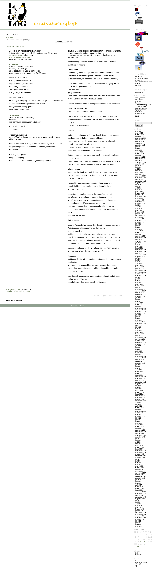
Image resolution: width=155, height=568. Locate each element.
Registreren (138, 555)
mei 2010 (138, 421)
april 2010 (138, 423)
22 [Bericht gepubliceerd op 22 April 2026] (141, 542)
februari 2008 (139, 468)
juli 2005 (138, 521)
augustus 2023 (140, 183)
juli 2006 (138, 500)
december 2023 (140, 176)
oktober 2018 (139, 274)
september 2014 (140, 342)
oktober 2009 (139, 433)
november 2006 (140, 493)
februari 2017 (139, 305)
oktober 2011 (139, 399)
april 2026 (138, 131)
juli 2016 (138, 315)
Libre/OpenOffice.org (141, 108)
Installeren (13, 64)
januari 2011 (139, 409)
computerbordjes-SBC (144, 105)
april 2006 (138, 506)
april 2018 (138, 282)
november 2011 (140, 397)
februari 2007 (139, 488)
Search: (138, 120)
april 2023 (138, 190)
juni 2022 (138, 205)
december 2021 (140, 215)
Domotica (138, 101)
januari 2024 (139, 174)
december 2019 (140, 250)
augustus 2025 (140, 145)
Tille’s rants (138, 85)
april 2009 (138, 444)
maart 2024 (139, 172)
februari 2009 (139, 447)
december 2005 (140, 512)
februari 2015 (139, 334)
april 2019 (138, 263)
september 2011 (140, 401)
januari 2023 (139, 195)
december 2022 (140, 196)
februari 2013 (139, 373)
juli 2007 (138, 480)
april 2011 (138, 406)
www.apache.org (16, 55)
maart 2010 (139, 425)
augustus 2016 (140, 313)
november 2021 (140, 217)
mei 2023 (138, 188)
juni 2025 (138, 147)
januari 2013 (139, 375)
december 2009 (140, 430)
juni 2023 (138, 186)
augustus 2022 (140, 203)
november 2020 (140, 238)
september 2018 (140, 275)
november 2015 (140, 323)
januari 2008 (139, 469)
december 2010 (140, 411)
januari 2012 (139, 394)
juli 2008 (138, 459)
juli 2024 (138, 166)
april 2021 (138, 229)
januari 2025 (139, 155)
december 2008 (140, 451)
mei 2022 (138, 207)
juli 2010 (138, 418)
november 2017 (140, 291)
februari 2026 (139, 135)
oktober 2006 (139, 495)
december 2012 (140, 377)
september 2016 (140, 311)
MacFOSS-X (138, 111)
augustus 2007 (140, 478)
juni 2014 (138, 347)
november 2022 (140, 198)
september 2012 (140, 382)
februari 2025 (139, 154)
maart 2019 (139, 265)
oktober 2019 (139, 253)
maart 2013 (139, 372)
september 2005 (140, 518)
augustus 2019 (140, 256)
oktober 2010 (139, 413)
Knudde (137, 84)
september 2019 (140, 255)
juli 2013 (138, 365)
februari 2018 (139, 286)
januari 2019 (139, 269)
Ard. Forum (138, 77)
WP (136, 566)
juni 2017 (138, 299)
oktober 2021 (139, 219)
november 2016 (140, 310)
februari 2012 (139, 392)
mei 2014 (138, 349)
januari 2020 (139, 248)
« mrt (137, 547)
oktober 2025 (139, 142)
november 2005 (140, 514)
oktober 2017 (139, 293)
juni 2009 (138, 440)
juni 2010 (138, 420)
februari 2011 (139, 408)
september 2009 (140, 435)
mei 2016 (138, 318)
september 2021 (140, 220)
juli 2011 (138, 404)
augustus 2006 (140, 499)
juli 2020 (138, 243)
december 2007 (140, 471)
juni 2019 (138, 260)
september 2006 (140, 497)
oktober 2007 (139, 475)
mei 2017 (138, 301)
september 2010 (140, 414)
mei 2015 (138, 329)
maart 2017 (139, 303)
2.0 (137, 560)
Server (137, 117)
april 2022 (138, 208)
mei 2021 (138, 227)
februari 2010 (139, 427)
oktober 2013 (139, 359)
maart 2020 (139, 246)
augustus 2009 (140, 437)
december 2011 (140, 396)
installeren (10, 46)
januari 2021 (139, 234)
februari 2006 (139, 509)
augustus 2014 (140, 344)
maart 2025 (139, 152)
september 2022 (140, 202)
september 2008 (140, 456)
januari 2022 (139, 214)
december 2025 (140, 138)
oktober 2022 (139, 200)
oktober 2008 (139, 454)
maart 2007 (139, 487)
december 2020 (140, 236)
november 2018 (140, 272)
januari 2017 (139, 306)
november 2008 (140, 452)
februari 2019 (139, 267)
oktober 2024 (139, 160)
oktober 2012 (139, 380)
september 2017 (140, 294)
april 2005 (138, 526)
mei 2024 (138, 169)
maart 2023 (139, 191)
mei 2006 (138, 504)
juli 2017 (138, 298)
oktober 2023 (139, 179)
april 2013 (138, 370)
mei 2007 (138, 483)
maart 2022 (139, 210)
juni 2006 (138, 502)
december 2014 (140, 337)
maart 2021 (139, 231)
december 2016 (140, 308)
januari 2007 (139, 490)
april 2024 (138, 171)
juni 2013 (138, 366)
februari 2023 (139, 193)
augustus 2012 (140, 384)
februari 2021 (139, 232)
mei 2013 (138, 368)
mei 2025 (138, 148)
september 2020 (140, 241)
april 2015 (138, 330)
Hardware (138, 103)
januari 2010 (139, 428)
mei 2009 (138, 442)
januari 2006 (139, 511)
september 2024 (140, 162)
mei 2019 (138, 262)
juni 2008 (138, 461)
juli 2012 (138, 385)
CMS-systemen (140, 98)
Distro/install (139, 99)
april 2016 (138, 320)
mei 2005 (138, 524)
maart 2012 (139, 390)
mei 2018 (138, 281)
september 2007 (140, 476)
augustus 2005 (140, 519)
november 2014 (140, 339)
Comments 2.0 (141, 562)
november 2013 (140, 358)
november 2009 (140, 432)
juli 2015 (138, 327)
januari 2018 (139, 287)
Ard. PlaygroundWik (141, 78)
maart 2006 (139, 507)
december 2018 (140, 270)
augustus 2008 (140, 457)
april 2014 (138, 351)
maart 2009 (139, 445)
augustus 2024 (140, 164)
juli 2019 (138, 258)
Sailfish (137, 115)
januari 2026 (139, 136)
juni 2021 (138, 226)
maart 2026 (139, 133)
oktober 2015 (139, 325)
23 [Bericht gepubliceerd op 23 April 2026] (144, 542)
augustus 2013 (140, 363)
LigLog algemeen (140, 110)
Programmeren (140, 113)
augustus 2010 (140, 416)
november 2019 (140, 251)
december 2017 (140, 289)
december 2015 (140, 322)
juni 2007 (138, 481)
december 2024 (140, 157)
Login (136, 553)
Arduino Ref (138, 80)
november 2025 (140, 140)
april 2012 (138, 389)
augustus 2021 (140, 222)
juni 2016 (138, 317)
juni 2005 (138, 523)
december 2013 (140, 356)
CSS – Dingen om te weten (143, 82)
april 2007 (138, 485)
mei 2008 (138, 463)
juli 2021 (138, 224)
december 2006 (140, 492)
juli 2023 (138, 184)
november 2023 (140, 178)
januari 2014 (139, 354)
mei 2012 (138, 387)
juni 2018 (138, 279)
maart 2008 (139, 466)
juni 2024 (138, 167)
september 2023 (140, 181)
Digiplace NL (139, 92)
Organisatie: (14, 115)
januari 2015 (139, 335)
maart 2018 (139, 284)
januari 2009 (139, 449)
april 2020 (138, 244)
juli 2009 (138, 439)
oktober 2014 (139, 341)
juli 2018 (138, 277)
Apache (9, 37)
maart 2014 (139, 353)
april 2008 (138, 464)
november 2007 (140, 473)
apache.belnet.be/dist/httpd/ (21, 57)
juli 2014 (138, 346)
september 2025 (140, 143)
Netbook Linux (141, 106)
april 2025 (138, 150)
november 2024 (140, 159)
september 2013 (140, 361)
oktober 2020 (139, 239)
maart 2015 (139, 332)
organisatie (20, 46)
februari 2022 (139, 212)
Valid (138, 564)
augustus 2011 (140, 402)
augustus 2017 (140, 296)
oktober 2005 (139, 516)
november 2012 (140, 378)
